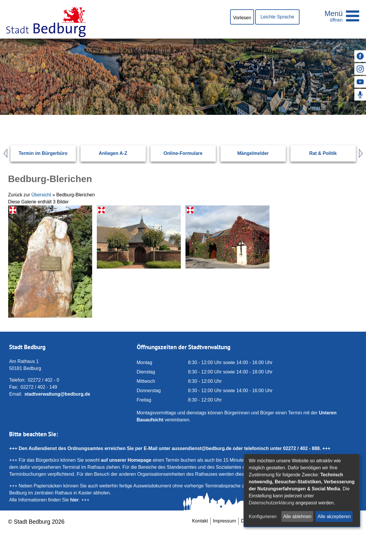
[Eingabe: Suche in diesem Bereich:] (176, 115)
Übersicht (41, 194)
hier (74, 499)
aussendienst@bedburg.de (202, 448)
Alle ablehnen (297, 516)
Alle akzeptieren (334, 516)
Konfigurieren (262, 516)
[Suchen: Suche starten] (339, 115)
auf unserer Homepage (126, 460)
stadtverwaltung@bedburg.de (57, 394)
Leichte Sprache (277, 16)
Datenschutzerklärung (271, 502)
